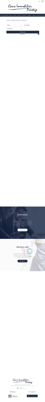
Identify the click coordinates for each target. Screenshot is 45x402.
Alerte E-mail (39, 15)
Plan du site (12, 385)
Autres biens (19, 15)
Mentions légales (17, 385)
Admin (27, 385)
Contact (43, 15)
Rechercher (22, 32)
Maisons (10, 15)
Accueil (2, 15)
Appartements (6, 15)
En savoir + (22, 229)
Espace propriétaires (32, 396)
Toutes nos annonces (31, 385)
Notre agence (29, 15)
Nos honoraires (22, 385)
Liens (25, 385)
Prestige (14, 15)
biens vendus (24, 15)
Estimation (34, 15)
